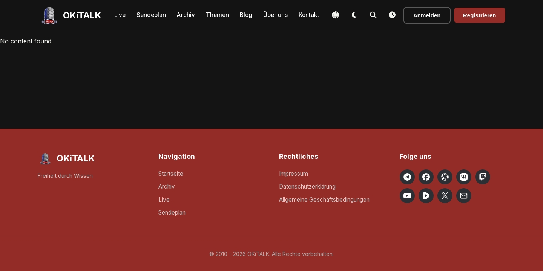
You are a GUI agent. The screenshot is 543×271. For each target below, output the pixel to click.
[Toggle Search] (373, 15)
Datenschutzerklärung (307, 186)
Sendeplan (151, 14)
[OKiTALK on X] (444, 195)
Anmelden (427, 15)
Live (120, 14)
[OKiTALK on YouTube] (407, 195)
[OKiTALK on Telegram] (407, 176)
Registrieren (479, 15)
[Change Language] (335, 15)
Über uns (275, 14)
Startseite (170, 173)
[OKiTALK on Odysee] (444, 176)
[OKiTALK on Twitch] (482, 176)
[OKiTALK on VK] (463, 176)
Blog (246, 14)
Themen (217, 14)
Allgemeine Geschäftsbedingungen (324, 199)
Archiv (186, 14)
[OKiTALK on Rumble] (426, 195)
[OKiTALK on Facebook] (426, 176)
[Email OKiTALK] (463, 195)
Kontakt (309, 14)
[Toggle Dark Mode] (354, 15)
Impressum (293, 173)
